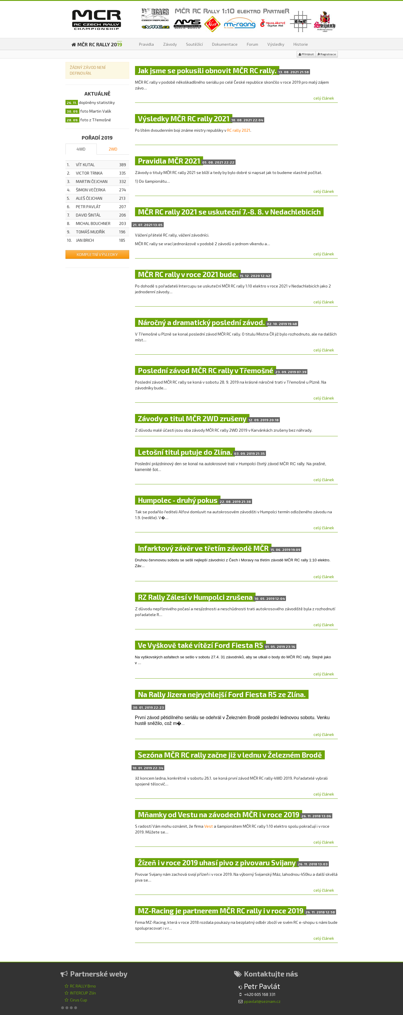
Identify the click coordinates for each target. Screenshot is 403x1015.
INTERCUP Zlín (80, 992)
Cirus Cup (75, 999)
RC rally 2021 (238, 130)
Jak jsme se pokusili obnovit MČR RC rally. (207, 70)
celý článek (323, 98)
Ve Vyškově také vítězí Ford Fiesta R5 (200, 645)
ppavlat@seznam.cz (262, 1001)
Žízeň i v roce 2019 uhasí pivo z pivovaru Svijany (217, 862)
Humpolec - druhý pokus (178, 500)
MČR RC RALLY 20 (97, 44)
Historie (300, 44)
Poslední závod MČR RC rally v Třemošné (205, 370)
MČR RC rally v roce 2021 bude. (188, 274)
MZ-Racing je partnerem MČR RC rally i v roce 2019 (220, 910)
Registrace (327, 54)
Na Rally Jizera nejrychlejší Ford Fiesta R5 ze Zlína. (222, 694)
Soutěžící (194, 44)
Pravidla (146, 44)
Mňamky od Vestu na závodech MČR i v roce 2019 (218, 814)
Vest (208, 826)
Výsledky (275, 44)
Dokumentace (225, 44)
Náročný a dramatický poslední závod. (201, 322)
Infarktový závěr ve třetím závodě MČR (203, 548)
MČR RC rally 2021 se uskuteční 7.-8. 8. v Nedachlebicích (229, 212)
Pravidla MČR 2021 (169, 161)
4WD (80, 148)
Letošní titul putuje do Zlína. (185, 452)
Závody (170, 44)
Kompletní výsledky (97, 254)
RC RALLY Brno (80, 985)
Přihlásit (306, 54)
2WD (113, 148)
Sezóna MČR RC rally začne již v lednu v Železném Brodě (230, 755)
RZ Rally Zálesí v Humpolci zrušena (195, 597)
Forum (252, 44)
